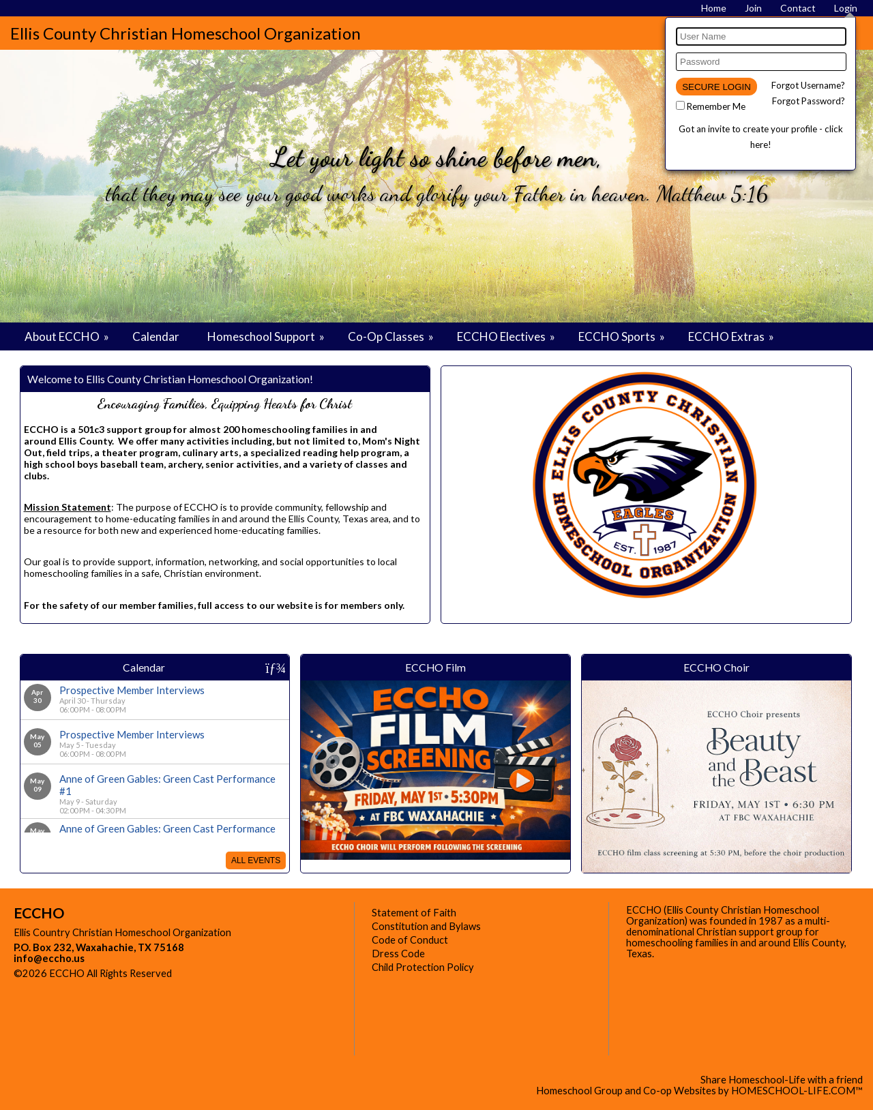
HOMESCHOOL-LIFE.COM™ (797, 1090)
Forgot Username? (808, 85)
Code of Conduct (410, 940)
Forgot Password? (808, 100)
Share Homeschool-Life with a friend (781, 1079)
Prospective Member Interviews (132, 690)
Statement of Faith (414, 912)
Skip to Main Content (231, 973)
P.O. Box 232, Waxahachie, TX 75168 (99, 947)
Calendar (155, 336)
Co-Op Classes (392, 336)
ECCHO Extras (732, 336)
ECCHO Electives (507, 336)
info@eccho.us (49, 958)
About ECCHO (68, 336)
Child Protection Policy (423, 967)
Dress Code (398, 953)
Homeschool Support (267, 336)
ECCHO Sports (622, 336)
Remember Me (716, 106)
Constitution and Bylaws (426, 926)
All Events (255, 860)
